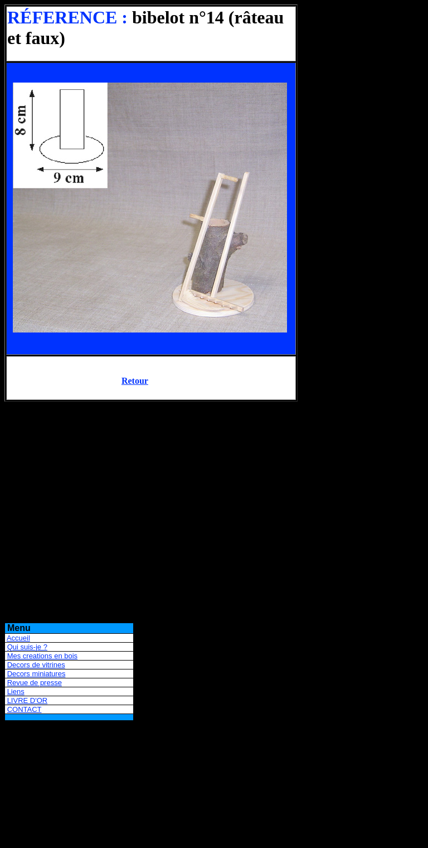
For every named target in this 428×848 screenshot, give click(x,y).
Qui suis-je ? (27, 647)
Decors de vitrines (36, 665)
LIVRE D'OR (27, 700)
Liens (16, 691)
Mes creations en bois (42, 656)
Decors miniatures (36, 673)
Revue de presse (34, 682)
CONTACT (24, 709)
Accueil (18, 638)
